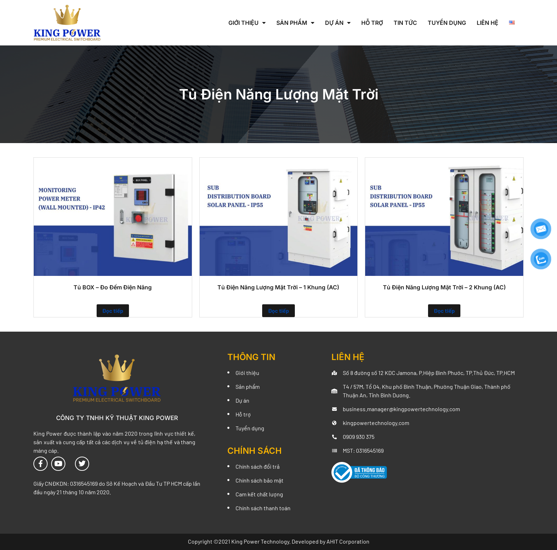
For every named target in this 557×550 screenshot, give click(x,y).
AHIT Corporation (347, 541)
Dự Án (338, 22)
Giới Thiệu (247, 22)
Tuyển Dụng (447, 22)
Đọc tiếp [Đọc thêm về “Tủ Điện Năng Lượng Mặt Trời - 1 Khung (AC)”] (278, 310)
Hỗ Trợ (372, 22)
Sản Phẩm (295, 22)
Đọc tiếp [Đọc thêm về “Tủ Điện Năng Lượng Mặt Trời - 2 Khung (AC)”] (444, 310)
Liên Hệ (487, 22)
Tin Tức (405, 22)
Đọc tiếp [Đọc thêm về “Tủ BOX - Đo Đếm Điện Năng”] (112, 310)
